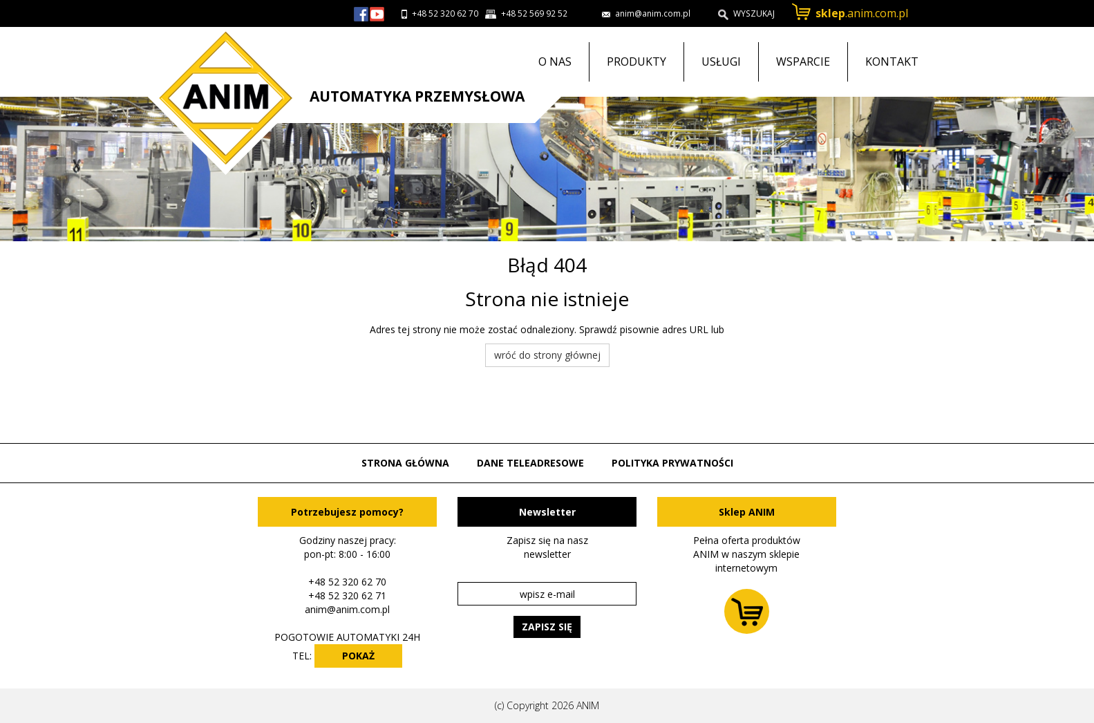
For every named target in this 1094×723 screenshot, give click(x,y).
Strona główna (405, 462)
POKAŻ (358, 655)
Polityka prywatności (672, 462)
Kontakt (891, 61)
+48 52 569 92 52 (534, 13)
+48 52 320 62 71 (347, 595)
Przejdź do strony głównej (220, 101)
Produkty (636, 61)
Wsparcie (803, 61)
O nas (555, 61)
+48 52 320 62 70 (445, 13)
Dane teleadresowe (530, 462)
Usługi (721, 61)
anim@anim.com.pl (347, 609)
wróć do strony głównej (547, 355)
